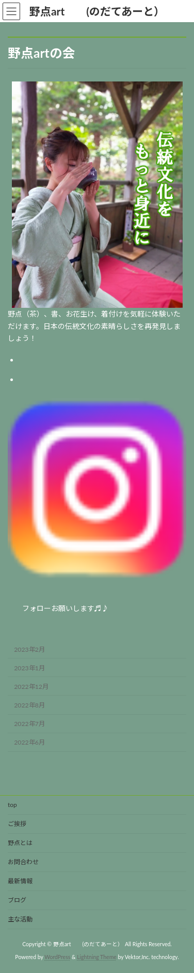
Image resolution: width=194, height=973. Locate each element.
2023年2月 (29, 649)
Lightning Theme (97, 957)
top (12, 805)
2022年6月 (29, 743)
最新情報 (20, 881)
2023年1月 (29, 668)
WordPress (57, 957)
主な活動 (20, 919)
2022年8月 (29, 705)
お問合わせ (23, 862)
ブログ (17, 900)
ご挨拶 (17, 824)
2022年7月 (29, 724)
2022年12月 (31, 686)
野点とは (23, 843)
